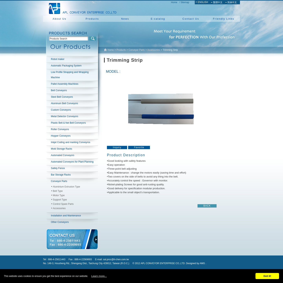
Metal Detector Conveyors (64, 116)
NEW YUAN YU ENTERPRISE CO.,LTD (81, 8)
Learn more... (99, 276)
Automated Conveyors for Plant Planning (72, 161)
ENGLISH (203, 2)
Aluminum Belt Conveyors (64, 103)
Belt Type (58, 191)
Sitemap (185, 2)
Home (174, 2)
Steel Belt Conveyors (62, 97)
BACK (207, 205)
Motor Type (59, 195)
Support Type (60, 199)
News (125, 18)
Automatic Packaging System (66, 65)
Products (92, 18)
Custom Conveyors (61, 109)
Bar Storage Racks (61, 174)
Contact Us (190, 18)
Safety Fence (58, 168)
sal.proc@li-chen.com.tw (116, 259)
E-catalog (158, 18)
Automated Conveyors (62, 155)
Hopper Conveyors (61, 135)
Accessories (59, 208)
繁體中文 (217, 2)
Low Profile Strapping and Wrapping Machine (70, 75)
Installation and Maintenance (66, 215)
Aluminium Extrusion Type (66, 186)
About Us (59, 18)
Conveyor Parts (59, 181)
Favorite (139, 147)
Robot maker (57, 59)
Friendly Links (223, 18)
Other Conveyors (60, 222)
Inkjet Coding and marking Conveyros (70, 142)
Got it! (267, 276)
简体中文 (232, 2)
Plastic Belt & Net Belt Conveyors (68, 122)
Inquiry (117, 147)
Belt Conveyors (59, 90)
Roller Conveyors (60, 129)
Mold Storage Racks (61, 148)
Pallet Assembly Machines (64, 84)
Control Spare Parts (63, 204)
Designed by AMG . (196, 263)
